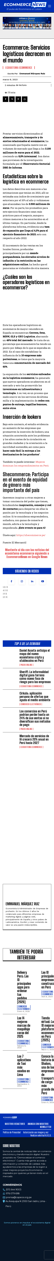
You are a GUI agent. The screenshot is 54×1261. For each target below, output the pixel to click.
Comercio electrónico (30, 704)
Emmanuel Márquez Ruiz (32, 73)
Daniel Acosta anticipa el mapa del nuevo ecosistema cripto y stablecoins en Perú (35, 655)
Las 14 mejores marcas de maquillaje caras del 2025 (23, 1027)
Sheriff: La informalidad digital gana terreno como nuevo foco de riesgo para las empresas (35, 677)
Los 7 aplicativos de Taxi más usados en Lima (24, 1065)
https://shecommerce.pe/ (30, 535)
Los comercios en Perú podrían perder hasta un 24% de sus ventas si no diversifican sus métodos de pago (35, 718)
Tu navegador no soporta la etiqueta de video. (27, 23)
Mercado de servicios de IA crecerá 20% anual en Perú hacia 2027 (34, 739)
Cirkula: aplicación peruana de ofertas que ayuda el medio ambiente (35, 696)
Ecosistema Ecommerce (31, 686)
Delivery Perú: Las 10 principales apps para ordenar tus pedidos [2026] (24, 987)
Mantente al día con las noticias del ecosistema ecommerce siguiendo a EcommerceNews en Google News (27, 553)
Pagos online (26, 665)
